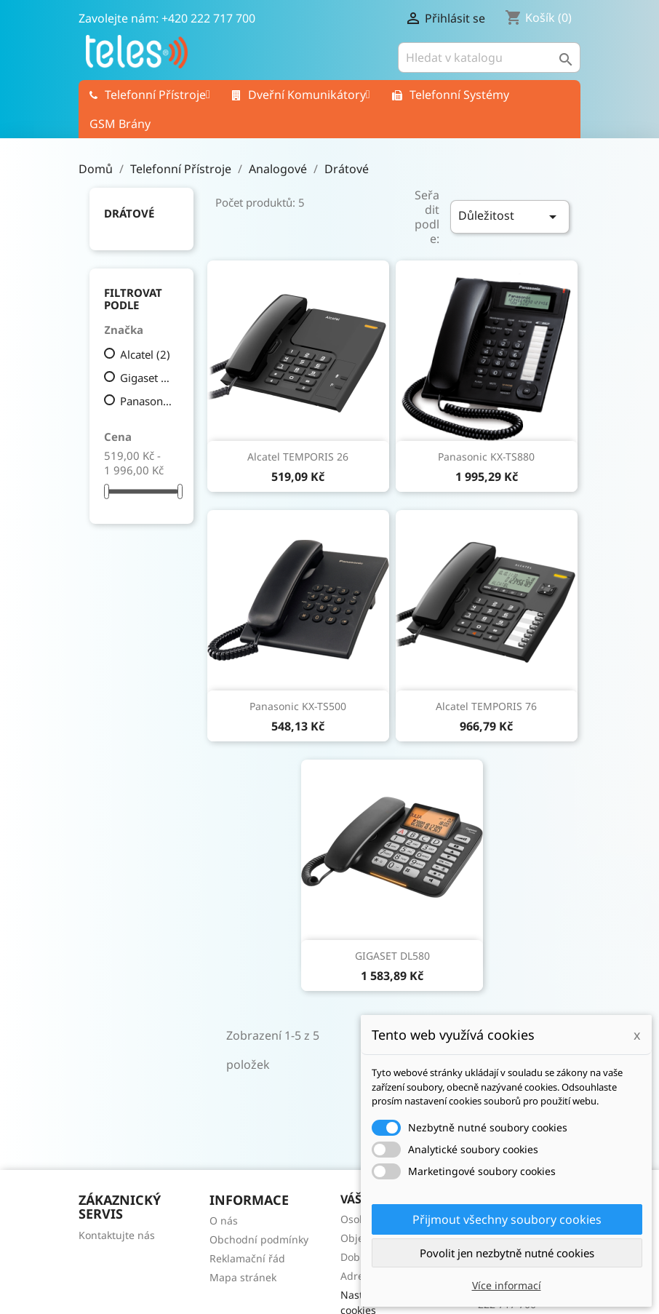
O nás (223, 1220)
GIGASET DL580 (392, 956)
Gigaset (146, 377)
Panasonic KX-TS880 (486, 456)
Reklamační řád (247, 1258)
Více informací (506, 1285)
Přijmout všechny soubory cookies (507, 1219)
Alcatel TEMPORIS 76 (486, 706)
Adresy (357, 1276)
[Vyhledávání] (489, 57)
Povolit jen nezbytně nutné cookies (507, 1253)
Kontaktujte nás (117, 1235)
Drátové (129, 213)
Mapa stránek (242, 1277)
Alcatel (145, 354)
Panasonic (146, 401)
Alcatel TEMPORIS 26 (297, 456)
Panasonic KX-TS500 (297, 706)
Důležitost (510, 216)
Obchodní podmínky (258, 1239)
